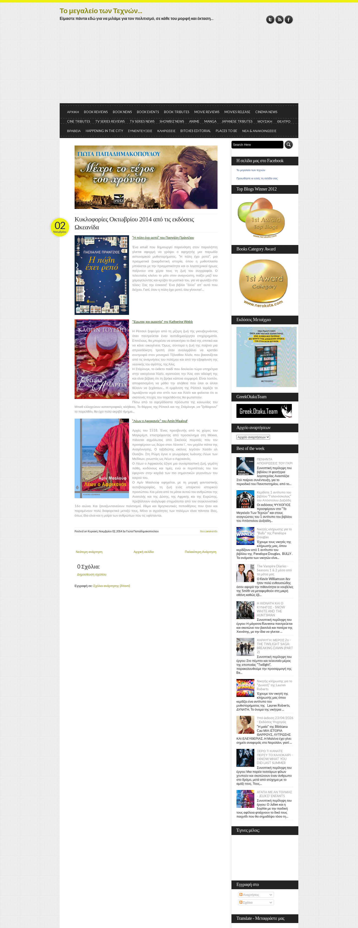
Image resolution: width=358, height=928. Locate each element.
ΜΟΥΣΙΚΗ (265, 121)
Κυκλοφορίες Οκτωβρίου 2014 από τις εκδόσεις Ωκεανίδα (134, 223)
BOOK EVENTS (148, 112)
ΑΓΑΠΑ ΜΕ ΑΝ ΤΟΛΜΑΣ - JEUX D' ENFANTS (274, 794)
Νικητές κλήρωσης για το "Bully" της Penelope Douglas (274, 533)
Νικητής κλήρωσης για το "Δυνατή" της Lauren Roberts (274, 685)
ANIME (194, 121)
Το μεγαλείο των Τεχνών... (101, 10)
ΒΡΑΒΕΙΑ (74, 131)
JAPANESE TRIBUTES (237, 121)
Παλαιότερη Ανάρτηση (201, 552)
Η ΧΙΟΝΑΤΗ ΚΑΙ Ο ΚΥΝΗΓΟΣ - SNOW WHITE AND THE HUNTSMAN (271, 609)
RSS (279, 19)
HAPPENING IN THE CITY (104, 131)
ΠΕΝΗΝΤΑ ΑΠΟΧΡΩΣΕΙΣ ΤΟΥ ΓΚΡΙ (275, 461)
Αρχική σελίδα (144, 552)
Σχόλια (246, 902)
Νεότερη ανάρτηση (89, 552)
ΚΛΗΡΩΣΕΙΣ (166, 131)
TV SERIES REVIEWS (110, 121)
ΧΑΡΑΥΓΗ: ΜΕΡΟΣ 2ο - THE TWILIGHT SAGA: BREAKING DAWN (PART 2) (275, 646)
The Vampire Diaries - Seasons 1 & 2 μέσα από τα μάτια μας (274, 570)
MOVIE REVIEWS (207, 112)
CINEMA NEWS (266, 112)
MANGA (210, 121)
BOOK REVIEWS (96, 112)
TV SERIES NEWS (142, 121)
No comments (209, 531)
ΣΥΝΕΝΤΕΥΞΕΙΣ (140, 131)
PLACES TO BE (226, 131)
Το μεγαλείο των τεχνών (250, 170)
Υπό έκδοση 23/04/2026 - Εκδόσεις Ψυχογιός (275, 720)
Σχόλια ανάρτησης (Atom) (111, 586)
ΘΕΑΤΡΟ (283, 121)
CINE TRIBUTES (78, 121)
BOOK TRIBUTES (176, 112)
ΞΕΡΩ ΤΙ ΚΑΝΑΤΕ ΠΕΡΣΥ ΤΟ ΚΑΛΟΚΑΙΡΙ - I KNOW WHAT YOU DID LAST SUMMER (275, 757)
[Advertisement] (179, 66)
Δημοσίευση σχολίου (91, 574)
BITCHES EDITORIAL (195, 131)
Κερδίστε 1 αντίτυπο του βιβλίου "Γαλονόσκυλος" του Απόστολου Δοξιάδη (274, 496)
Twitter (270, 19)
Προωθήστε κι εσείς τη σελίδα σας (257, 178)
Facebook (288, 19)
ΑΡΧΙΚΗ (73, 112)
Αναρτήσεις (249, 895)
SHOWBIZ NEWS (172, 121)
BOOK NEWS (122, 112)
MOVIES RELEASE (237, 112)
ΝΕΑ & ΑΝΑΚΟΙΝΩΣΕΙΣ (259, 131)
